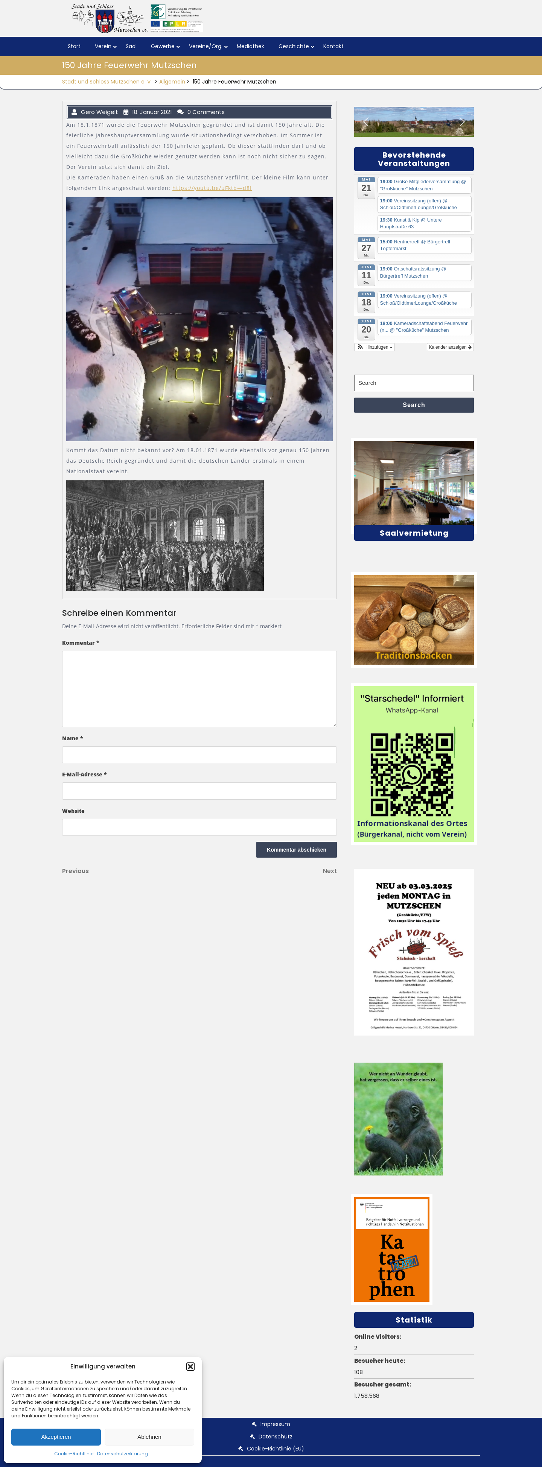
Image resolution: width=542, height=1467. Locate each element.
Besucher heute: (380, 1361)
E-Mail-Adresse (84, 774)
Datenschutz (275, 1436)
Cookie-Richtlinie (73, 1453)
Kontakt (333, 46)
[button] (190, 1366)
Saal (131, 46)
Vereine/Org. (205, 46)
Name (72, 738)
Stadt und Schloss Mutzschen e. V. (107, 81)
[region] (414, 122)
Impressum (275, 1424)
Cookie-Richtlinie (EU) (275, 1448)
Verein (103, 46)
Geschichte (294, 46)
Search (414, 405)
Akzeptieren (56, 1437)
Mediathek (250, 46)
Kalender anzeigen (450, 347)
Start (74, 46)
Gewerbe (163, 46)
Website (73, 810)
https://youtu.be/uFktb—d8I (212, 187)
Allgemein (172, 81)
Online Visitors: (378, 1337)
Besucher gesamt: (383, 1384)
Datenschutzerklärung (122, 1453)
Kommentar (80, 642)
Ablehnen (149, 1437)
